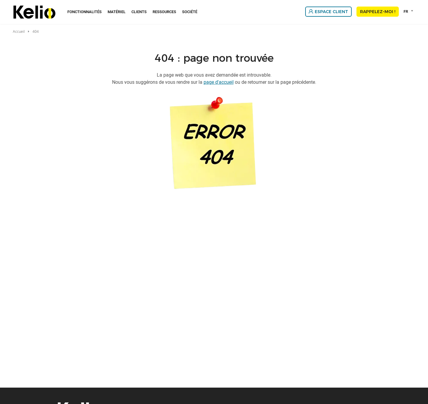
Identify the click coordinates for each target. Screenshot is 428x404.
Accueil (19, 31)
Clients (139, 11)
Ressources (164, 11)
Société (189, 11)
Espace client (331, 11)
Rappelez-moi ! (377, 11)
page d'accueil (219, 82)
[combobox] (409, 11)
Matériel (116, 11)
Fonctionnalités (84, 11)
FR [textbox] (406, 11)
